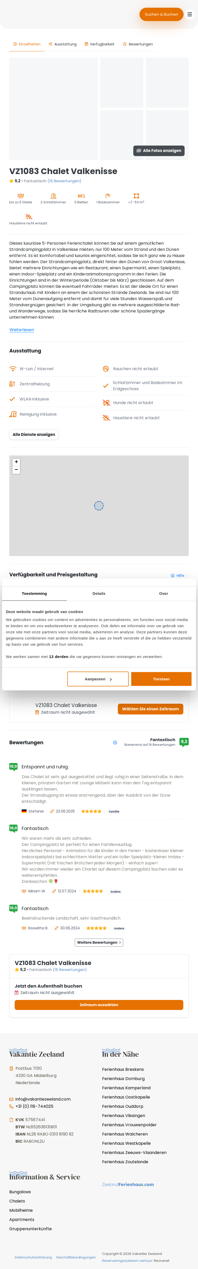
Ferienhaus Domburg (123, 1079)
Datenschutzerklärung (33, 1257)
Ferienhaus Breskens (123, 1069)
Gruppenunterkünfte (30, 1229)
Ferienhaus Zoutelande (125, 1162)
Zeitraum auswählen (99, 1004)
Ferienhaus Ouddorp (122, 1106)
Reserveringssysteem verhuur (127, 1260)
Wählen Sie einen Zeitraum (150, 709)
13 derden (58, 656)
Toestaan (161, 679)
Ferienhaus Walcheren (125, 1134)
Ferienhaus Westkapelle (126, 1143)
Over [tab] (163, 593)
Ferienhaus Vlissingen (123, 1116)
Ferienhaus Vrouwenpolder (129, 1125)
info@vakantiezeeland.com (43, 1099)
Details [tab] (99, 593)
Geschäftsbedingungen (76, 1257)
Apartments (21, 1220)
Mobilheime (21, 1210)
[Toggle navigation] (190, 14)
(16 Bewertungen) (64, 181)
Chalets (17, 1201)
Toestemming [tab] (34, 593)
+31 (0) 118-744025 (34, 1106)
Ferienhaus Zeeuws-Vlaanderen (134, 1153)
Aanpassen (98, 679)
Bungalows (20, 1192)
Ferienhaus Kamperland (126, 1088)
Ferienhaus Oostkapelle (126, 1097)
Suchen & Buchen (161, 14)
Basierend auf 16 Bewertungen (150, 744)
